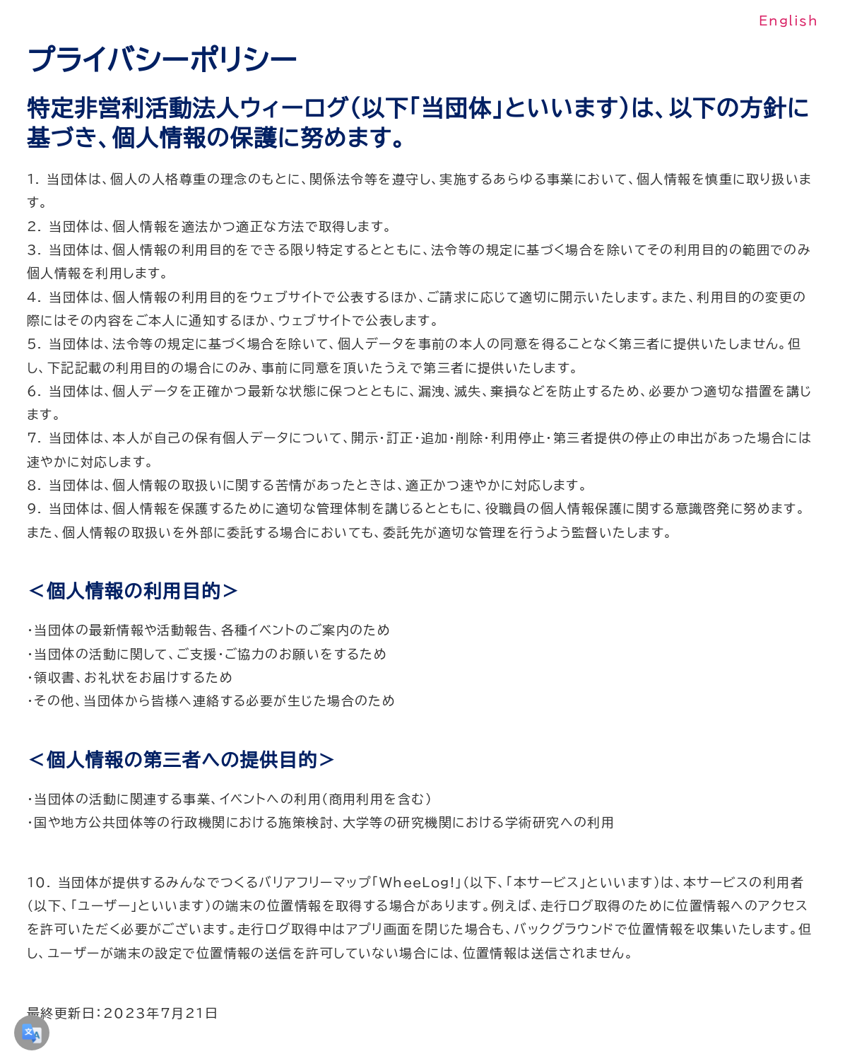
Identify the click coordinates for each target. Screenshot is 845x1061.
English (788, 20)
